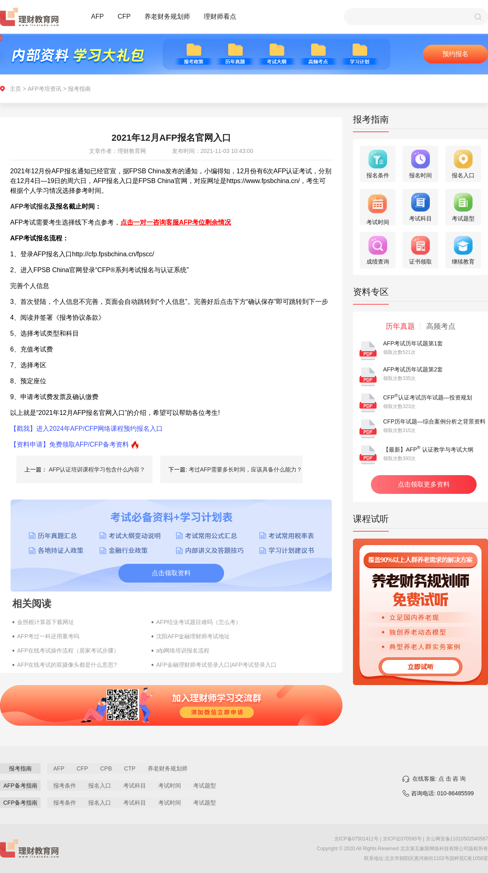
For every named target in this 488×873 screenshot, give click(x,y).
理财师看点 (220, 16)
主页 (15, 88)
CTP (129, 768)
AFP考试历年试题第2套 (413, 369)
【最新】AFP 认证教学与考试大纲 (428, 449)
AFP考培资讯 (44, 88)
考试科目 (134, 785)
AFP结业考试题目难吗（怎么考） (198, 622)
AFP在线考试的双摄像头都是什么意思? (67, 664)
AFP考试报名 (29, 206)
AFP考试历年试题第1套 (413, 343)
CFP (124, 16)
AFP (97, 16)
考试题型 (204, 785)
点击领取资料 (171, 573)
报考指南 (79, 88)
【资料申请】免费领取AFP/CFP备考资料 (69, 444)
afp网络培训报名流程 (182, 650)
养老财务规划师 (167, 16)
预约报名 (455, 53)
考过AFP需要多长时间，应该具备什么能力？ (245, 469)
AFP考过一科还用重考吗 (48, 636)
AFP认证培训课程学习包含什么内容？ (97, 469)
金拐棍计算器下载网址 (45, 622)
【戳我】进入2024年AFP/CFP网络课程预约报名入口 (86, 428)
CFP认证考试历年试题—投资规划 (427, 397)
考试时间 (169, 785)
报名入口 (99, 785)
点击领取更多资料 (424, 484)
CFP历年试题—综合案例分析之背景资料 (434, 421)
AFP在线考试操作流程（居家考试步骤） (68, 650)
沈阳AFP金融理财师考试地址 (193, 636)
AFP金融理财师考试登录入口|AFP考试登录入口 (216, 664)
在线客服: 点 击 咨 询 (439, 778)
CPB (106, 768)
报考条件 (64, 785)
